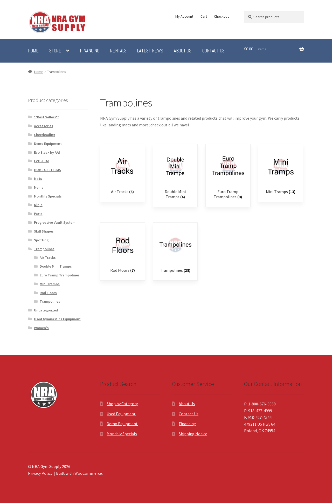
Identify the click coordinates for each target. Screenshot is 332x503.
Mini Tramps (50, 284)
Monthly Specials (48, 196)
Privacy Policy (40, 473)
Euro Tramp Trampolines (60, 275)
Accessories (43, 126)
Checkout (221, 16)
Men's (38, 187)
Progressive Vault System (54, 222)
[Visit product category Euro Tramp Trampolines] (228, 174)
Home (33, 51)
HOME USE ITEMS (47, 169)
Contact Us (213, 51)
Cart (203, 16)
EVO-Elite (41, 161)
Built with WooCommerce (79, 473)
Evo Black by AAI (47, 152)
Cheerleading (44, 134)
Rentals (118, 51)
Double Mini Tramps (56, 266)
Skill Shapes (44, 231)
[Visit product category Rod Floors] (123, 250)
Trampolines (44, 249)
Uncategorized (46, 310)
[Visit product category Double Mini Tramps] (175, 174)
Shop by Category (122, 403)
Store (55, 51)
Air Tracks (48, 257)
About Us (182, 51)
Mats (38, 178)
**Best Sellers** (46, 117)
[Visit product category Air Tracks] (123, 171)
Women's (41, 327)
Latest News (150, 51)
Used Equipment (121, 413)
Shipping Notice (193, 433)
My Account (184, 16)
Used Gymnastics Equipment (57, 319)
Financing (89, 51)
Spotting (41, 240)
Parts (38, 213)
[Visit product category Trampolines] (175, 250)
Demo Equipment (48, 143)
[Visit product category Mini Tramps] (281, 171)
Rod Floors (48, 292)
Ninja (38, 204)
